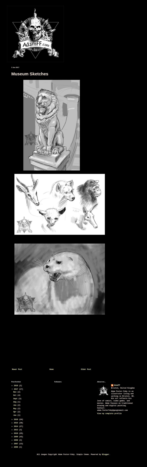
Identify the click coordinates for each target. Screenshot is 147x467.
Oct (15, 395)
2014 (16, 426)
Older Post (86, 369)
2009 (16, 437)
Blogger (105, 455)
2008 (16, 440)
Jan (15, 415)
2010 (16, 433)
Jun (15, 405)
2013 (16, 430)
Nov (15, 392)
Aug (15, 402)
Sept (15, 399)
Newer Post (17, 369)
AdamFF (117, 385)
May (15, 409)
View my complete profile (109, 414)
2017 (16, 389)
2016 (16, 420)
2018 (16, 386)
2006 (16, 447)
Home (52, 369)
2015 (16, 423)
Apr (15, 412)
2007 (16, 444)
